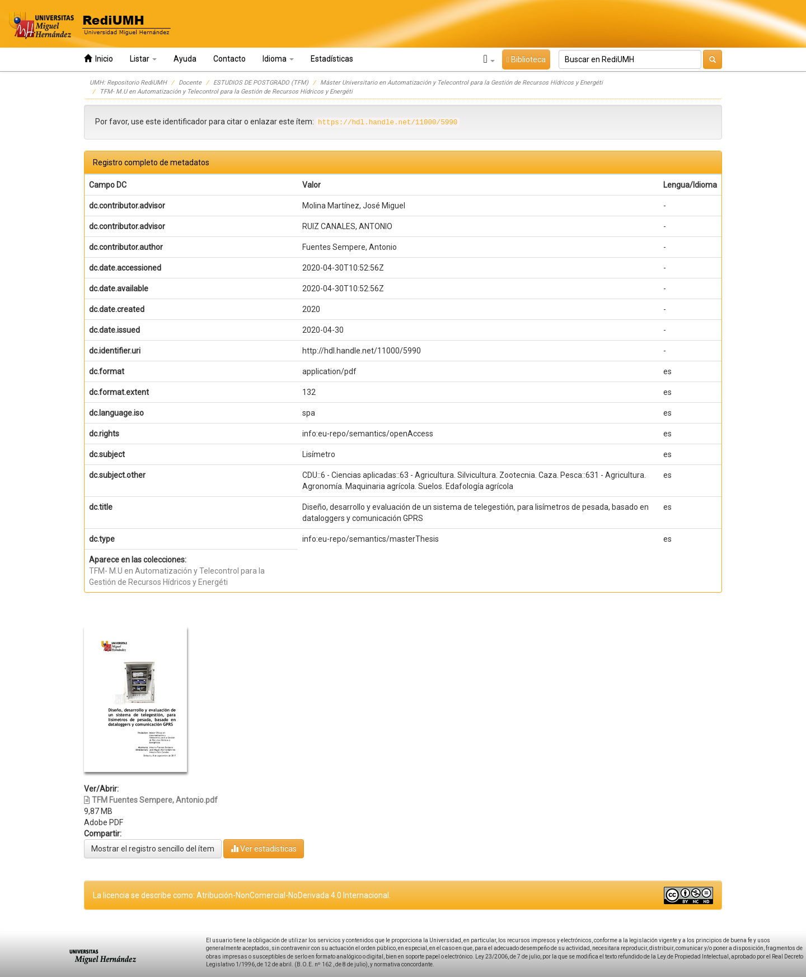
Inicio (98, 58)
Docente (190, 82)
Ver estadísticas (264, 848)
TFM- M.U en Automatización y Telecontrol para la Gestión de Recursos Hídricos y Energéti (226, 91)
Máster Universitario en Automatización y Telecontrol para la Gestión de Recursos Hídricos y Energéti (461, 82)
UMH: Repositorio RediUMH (128, 82)
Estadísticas (332, 58)
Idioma (278, 58)
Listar (143, 58)
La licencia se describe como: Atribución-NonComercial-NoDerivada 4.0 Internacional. (242, 895)
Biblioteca (526, 59)
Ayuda (185, 58)
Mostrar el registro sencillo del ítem (152, 848)
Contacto (229, 58)
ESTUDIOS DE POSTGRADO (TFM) (260, 82)
